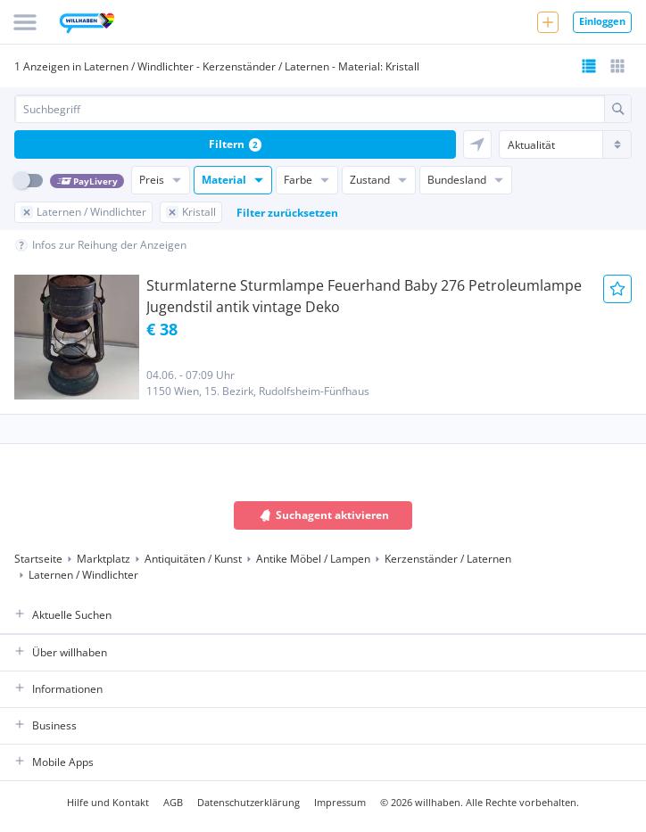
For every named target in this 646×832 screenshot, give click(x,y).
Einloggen (602, 21)
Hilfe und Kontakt (108, 802)
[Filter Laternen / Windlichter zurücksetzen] (83, 212)
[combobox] (309, 108)
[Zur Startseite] (87, 25)
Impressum (340, 802)
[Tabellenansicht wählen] (617, 66)
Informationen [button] (58, 689)
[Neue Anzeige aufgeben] (548, 22)
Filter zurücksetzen (287, 212)
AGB (173, 802)
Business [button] (45, 726)
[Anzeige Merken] (617, 289)
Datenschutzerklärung (248, 802)
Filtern (235, 144)
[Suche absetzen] (617, 108)
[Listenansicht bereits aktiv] (589, 66)
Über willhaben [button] (60, 653)
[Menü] (25, 22)
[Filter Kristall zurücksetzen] (191, 212)
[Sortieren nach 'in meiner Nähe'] (477, 144)
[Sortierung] (565, 144)
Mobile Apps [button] (54, 762)
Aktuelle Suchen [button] (63, 615)
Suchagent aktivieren (323, 515)
